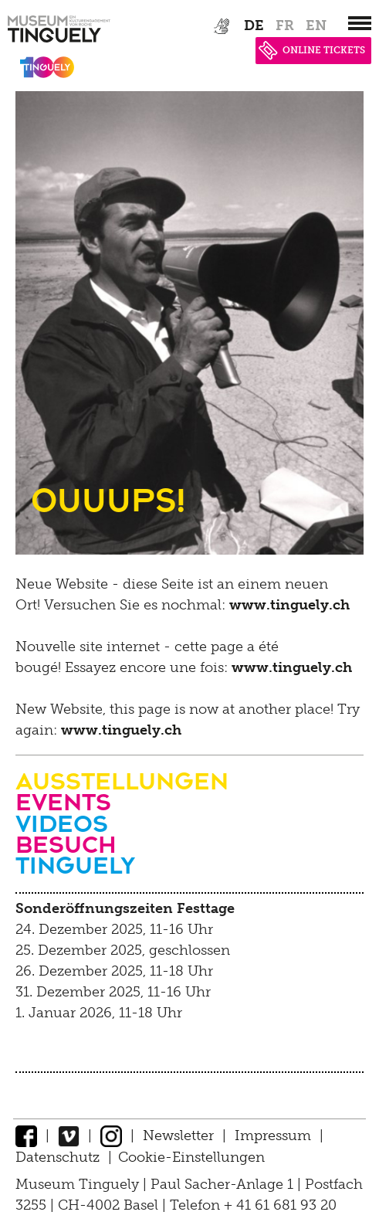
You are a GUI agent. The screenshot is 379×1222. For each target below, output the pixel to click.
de (254, 25)
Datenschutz (57, 1157)
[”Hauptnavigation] (359, 23)
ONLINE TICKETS (312, 50)
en (316, 25)
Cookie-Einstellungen (191, 1157)
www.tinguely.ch (289, 604)
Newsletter (178, 1135)
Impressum (273, 1135)
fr (285, 25)
